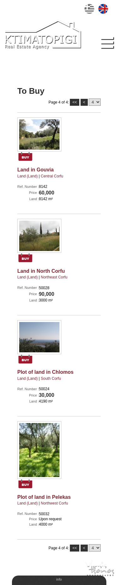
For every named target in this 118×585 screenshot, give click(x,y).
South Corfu (51, 378)
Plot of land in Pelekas (44, 497)
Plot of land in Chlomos (45, 372)
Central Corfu (52, 176)
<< (74, 102)
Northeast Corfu (54, 277)
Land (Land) (27, 176)
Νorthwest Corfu (54, 503)
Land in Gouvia (35, 169)
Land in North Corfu (41, 271)
